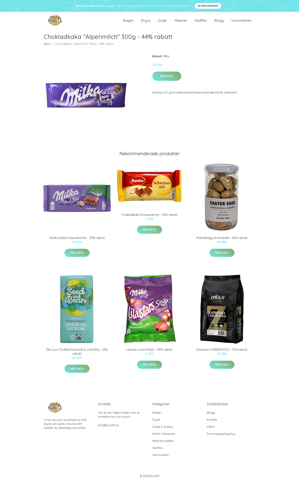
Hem (47, 49)
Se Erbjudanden (208, 5)
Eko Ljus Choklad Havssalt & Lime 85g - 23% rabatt (77, 357)
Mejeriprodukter (163, 446)
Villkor (211, 432)
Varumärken (241, 23)
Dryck (145, 23)
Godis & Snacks (162, 432)
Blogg (219, 23)
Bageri (128, 23)
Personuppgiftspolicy (221, 439)
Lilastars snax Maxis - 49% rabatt (149, 355)
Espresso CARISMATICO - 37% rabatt (222, 355)
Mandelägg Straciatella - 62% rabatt (222, 243)
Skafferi (201, 23)
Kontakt (212, 425)
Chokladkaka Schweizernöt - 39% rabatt (149, 220)
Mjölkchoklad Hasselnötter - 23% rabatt (77, 243)
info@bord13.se (108, 431)
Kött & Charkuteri (163, 439)
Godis (162, 23)
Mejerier (180, 23)
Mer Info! (167, 81)
